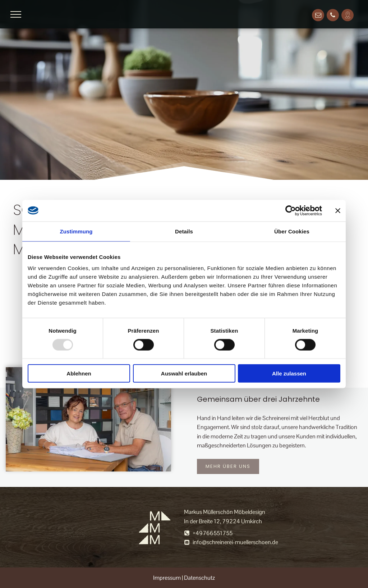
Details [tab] (184, 231)
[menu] (15, 14)
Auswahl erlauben (184, 373)
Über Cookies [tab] (291, 231)
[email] (318, 16)
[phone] (333, 16)
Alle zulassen (289, 373)
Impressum (167, 578)
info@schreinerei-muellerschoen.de (235, 542)
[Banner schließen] (337, 210)
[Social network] (347, 16)
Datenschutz (199, 578)
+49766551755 (213, 533)
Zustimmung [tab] (76, 231)
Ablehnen (78, 373)
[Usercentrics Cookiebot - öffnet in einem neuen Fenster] (290, 210)
